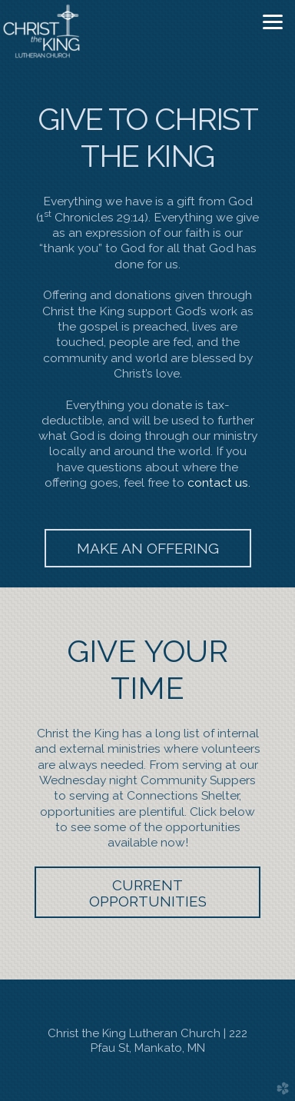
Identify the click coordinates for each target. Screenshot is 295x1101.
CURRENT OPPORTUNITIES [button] (148, 893)
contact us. (218, 482)
